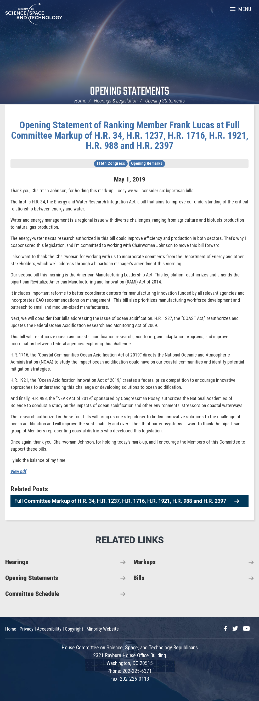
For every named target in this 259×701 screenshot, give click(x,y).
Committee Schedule (32, 593)
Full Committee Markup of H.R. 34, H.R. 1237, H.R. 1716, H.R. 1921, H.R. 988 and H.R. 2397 (120, 501)
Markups (144, 562)
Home (80, 101)
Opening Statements (129, 92)
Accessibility (49, 629)
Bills (138, 578)
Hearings (16, 562)
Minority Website (103, 629)
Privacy (26, 629)
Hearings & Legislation (116, 101)
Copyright (74, 629)
